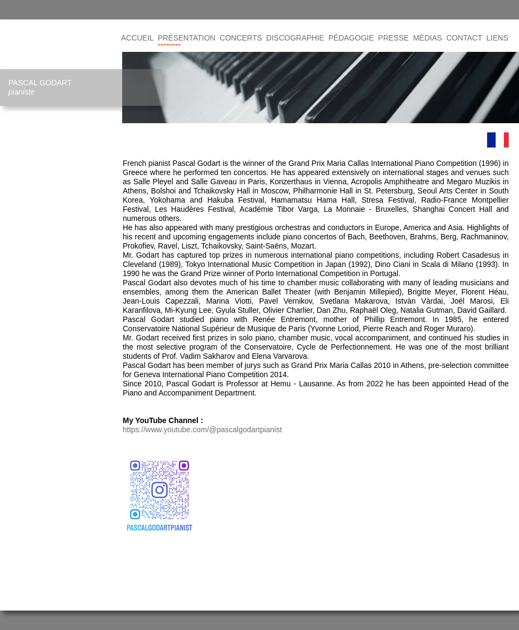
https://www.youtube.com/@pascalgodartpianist (202, 429)
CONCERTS (240, 37)
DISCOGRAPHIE (295, 37)
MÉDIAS (427, 37)
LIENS (497, 37)
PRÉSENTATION (187, 37)
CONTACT (464, 37)
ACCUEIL (137, 37)
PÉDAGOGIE (351, 37)
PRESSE (393, 37)
